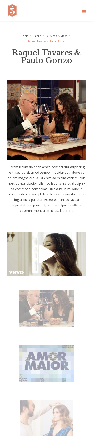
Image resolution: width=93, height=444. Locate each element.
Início (25, 35)
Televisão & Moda (56, 35)
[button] (84, 11)
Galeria (36, 35)
